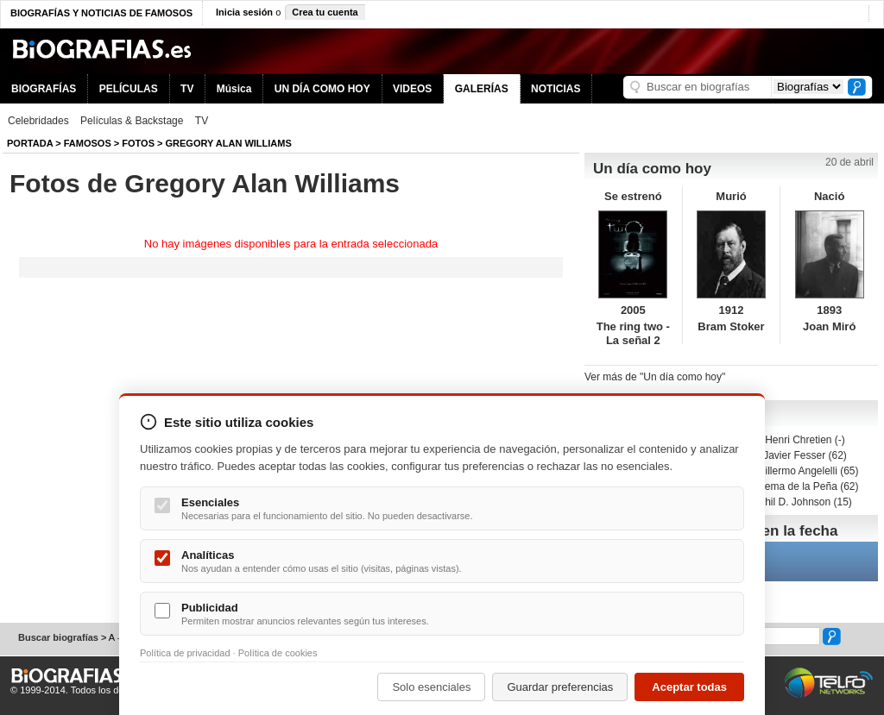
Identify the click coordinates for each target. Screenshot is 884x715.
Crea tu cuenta (324, 12)
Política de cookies (278, 653)
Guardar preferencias (560, 687)
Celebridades (38, 121)
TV (186, 89)
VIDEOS (412, 89)
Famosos (87, 143)
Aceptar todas (689, 687)
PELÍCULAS (128, 89)
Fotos (138, 143)
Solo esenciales (431, 687)
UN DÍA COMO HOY (322, 89)
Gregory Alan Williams (229, 143)
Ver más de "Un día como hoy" (654, 377)
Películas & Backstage (131, 121)
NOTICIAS (555, 89)
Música (234, 89)
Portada (30, 143)
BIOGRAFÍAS (43, 89)
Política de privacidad (185, 653)
